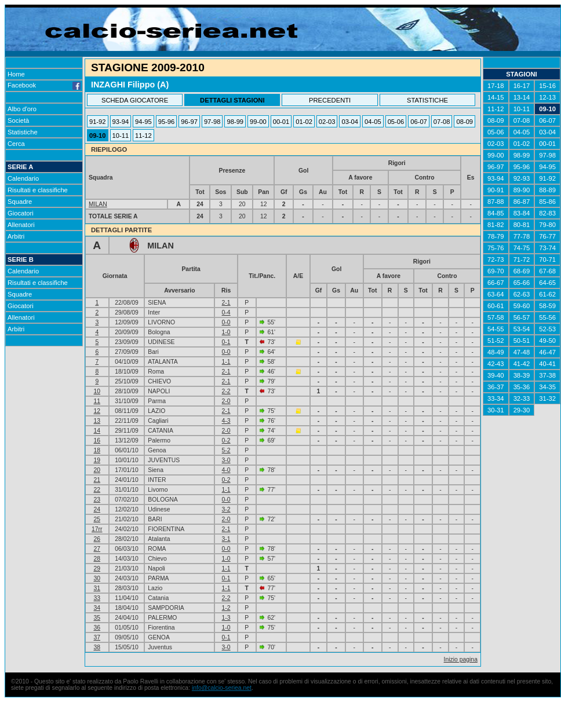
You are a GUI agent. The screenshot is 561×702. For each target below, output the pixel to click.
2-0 (226, 401)
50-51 (521, 340)
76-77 (547, 236)
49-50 (547, 340)
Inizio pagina (461, 659)
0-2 (226, 440)
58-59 (547, 305)
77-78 (521, 236)
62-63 (521, 294)
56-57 (521, 317)
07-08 (442, 121)
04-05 (373, 121)
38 (96, 647)
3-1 (226, 539)
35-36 (521, 386)
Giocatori (21, 213)
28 (96, 558)
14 (96, 430)
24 (96, 509)
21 (96, 480)
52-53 (547, 329)
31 (96, 588)
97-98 (212, 121)
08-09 (464, 121)
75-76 (495, 247)
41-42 (521, 363)
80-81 (521, 224)
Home (16, 74)
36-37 (495, 386)
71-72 (521, 259)
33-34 (495, 398)
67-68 (547, 271)
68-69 (521, 271)
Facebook (44, 85)
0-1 (226, 342)
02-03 (327, 121)
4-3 (226, 421)
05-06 (396, 121)
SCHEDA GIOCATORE (134, 100)
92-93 (521, 178)
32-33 (521, 398)
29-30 (521, 410)
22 (96, 490)
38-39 (521, 375)
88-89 (547, 190)
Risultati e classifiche (38, 190)
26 (96, 539)
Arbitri (16, 236)
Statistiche (23, 132)
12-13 (547, 97)
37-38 (547, 375)
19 (96, 460)
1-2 (226, 608)
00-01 (281, 121)
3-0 (226, 460)
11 (96, 401)
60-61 (495, 305)
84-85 (495, 213)
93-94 (120, 121)
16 (96, 440)
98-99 (235, 121)
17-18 (495, 85)
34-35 (547, 386)
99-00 (258, 121)
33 (96, 598)
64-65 (547, 282)
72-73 (495, 259)
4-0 (226, 470)
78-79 (495, 236)
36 (96, 627)
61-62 (547, 294)
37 (96, 637)
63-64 (495, 294)
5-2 (226, 450)
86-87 (521, 201)
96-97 (189, 121)
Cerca (16, 143)
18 (96, 450)
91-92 (97, 121)
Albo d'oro (22, 108)
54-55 (495, 329)
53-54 (521, 329)
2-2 (226, 391)
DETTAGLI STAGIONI (232, 100)
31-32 (547, 398)
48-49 (495, 352)
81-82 (495, 224)
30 (96, 578)
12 (96, 411)
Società (18, 120)
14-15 (495, 97)
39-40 (495, 375)
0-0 (226, 322)
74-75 (521, 247)
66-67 (495, 282)
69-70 (495, 271)
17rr (97, 529)
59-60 (521, 305)
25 (96, 519)
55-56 (547, 317)
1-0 (226, 332)
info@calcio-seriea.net (222, 688)
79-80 (547, 224)
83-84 (521, 213)
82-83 (547, 213)
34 (96, 608)
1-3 (226, 618)
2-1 (226, 302)
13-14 (521, 97)
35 (96, 618)
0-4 (226, 312)
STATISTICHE (427, 100)
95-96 (166, 121)
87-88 (495, 201)
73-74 (547, 247)
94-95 (143, 121)
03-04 (349, 121)
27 (96, 549)
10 (96, 391)
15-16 (547, 85)
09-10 (97, 135)
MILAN (98, 204)
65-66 (521, 282)
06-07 (418, 121)
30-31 (495, 410)
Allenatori (21, 224)
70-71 (547, 259)
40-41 (547, 363)
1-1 (226, 362)
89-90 (521, 190)
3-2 (226, 509)
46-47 (547, 352)
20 (96, 470)
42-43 (495, 363)
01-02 (304, 121)
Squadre (20, 201)
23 (96, 499)
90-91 (495, 190)
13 (96, 421)
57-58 (495, 317)
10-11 (120, 135)
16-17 (521, 85)
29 (96, 568)
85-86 (547, 201)
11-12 (143, 135)
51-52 (495, 340)
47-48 (521, 352)
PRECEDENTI (330, 100)
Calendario (23, 178)
